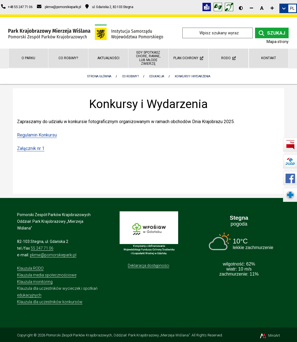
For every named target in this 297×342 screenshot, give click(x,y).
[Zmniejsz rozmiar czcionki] (251, 8)
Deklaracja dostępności (148, 265)
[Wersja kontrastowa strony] (241, 8)
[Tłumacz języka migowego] (219, 8)
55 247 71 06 (42, 248)
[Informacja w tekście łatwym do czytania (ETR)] (208, 8)
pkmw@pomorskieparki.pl (53, 255)
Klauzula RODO (30, 268)
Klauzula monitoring (35, 281)
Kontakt (268, 58)
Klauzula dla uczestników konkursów (49, 302)
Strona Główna (99, 76)
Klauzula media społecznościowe (46, 275)
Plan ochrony (188, 58)
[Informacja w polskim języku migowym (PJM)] (230, 8)
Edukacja (156, 76)
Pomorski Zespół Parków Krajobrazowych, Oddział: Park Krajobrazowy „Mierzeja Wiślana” (118, 335)
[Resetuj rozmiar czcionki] (261, 8)
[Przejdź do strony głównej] (85, 32)
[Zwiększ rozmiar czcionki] (272, 8)
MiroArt (269, 335)
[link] (288, 8)
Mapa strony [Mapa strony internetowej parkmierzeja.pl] (278, 41)
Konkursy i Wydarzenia (192, 76)
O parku (28, 58)
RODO (228, 58)
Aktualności (108, 58)
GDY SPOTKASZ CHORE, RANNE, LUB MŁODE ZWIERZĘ (148, 58)
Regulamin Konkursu (37, 135)
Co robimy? (68, 58)
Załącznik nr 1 (30, 148)
